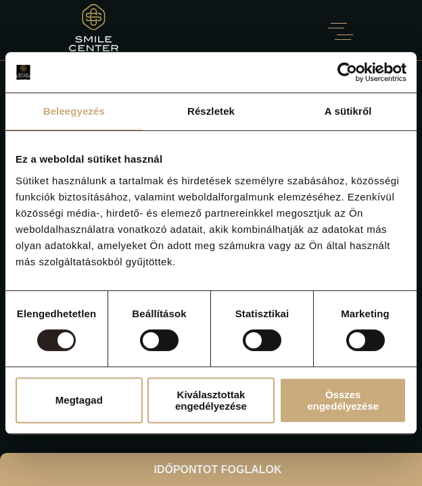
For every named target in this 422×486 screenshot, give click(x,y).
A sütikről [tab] (348, 111)
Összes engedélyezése (343, 400)
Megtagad (79, 400)
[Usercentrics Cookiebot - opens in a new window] (347, 72)
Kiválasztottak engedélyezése (211, 400)
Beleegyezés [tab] (74, 111)
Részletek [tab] (211, 111)
